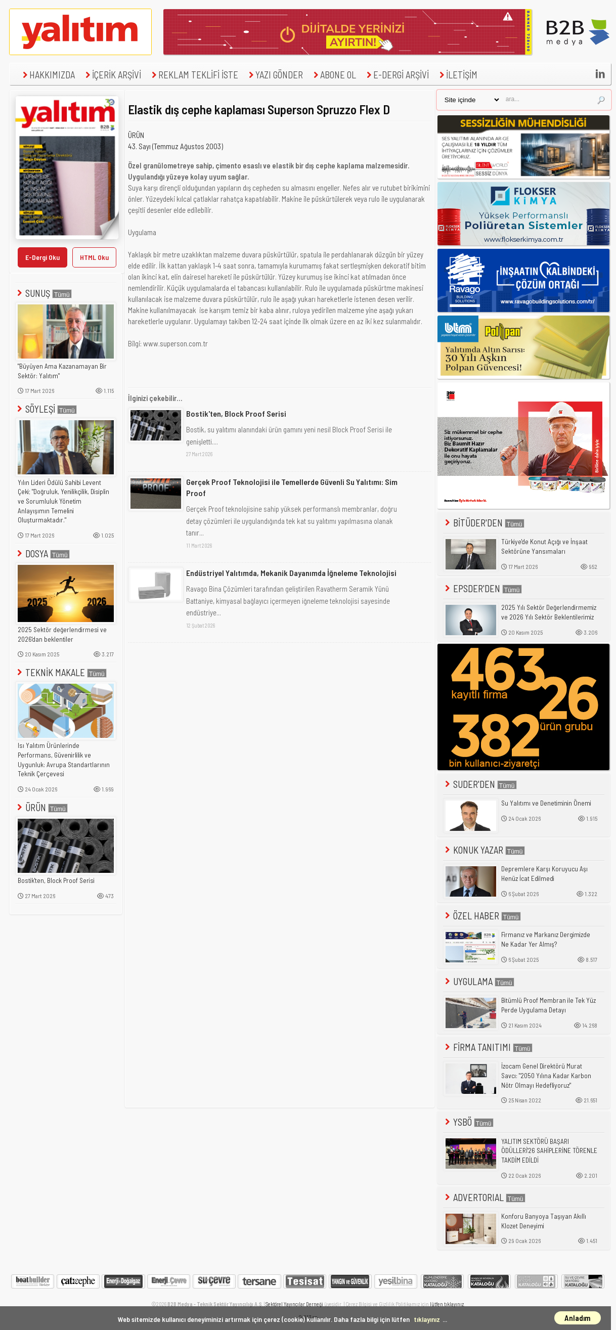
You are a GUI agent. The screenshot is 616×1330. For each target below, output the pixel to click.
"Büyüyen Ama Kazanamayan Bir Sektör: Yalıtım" (62, 371)
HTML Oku (94, 257)
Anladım (577, 1317)
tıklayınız (427, 1319)
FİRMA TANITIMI (488, 1047)
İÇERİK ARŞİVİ (112, 74)
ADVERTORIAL (484, 1197)
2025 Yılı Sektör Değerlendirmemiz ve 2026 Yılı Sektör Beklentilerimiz (548, 612)
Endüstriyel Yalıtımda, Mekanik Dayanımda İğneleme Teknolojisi (291, 573)
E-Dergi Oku (42, 257)
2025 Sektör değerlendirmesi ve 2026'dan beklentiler (62, 634)
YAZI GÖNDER (274, 74)
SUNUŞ (43, 293)
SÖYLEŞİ (46, 409)
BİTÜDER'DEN (483, 522)
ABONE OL (333, 74)
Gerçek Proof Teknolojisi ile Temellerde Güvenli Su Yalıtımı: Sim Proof (292, 487)
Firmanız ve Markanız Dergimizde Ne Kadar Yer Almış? (545, 939)
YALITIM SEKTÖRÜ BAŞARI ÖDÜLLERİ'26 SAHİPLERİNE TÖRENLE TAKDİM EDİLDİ (549, 1150)
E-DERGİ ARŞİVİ (396, 74)
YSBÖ (468, 1122)
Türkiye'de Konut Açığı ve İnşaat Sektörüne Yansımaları (544, 546)
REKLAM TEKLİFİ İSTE (193, 74)
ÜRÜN (41, 807)
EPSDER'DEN (482, 588)
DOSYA (42, 553)
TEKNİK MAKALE (61, 672)
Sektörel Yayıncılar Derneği (294, 1304)
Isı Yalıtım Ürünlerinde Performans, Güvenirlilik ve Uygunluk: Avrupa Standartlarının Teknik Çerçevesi (64, 759)
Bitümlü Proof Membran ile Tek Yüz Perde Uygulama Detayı (548, 1005)
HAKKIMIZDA (47, 74)
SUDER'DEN (480, 784)
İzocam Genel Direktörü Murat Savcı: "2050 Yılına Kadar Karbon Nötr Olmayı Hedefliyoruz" (546, 1075)
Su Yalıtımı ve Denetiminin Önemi (546, 803)
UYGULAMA (478, 981)
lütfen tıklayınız (447, 1304)
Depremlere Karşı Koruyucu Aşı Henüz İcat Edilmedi (544, 873)
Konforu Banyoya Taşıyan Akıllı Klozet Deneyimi (543, 1221)
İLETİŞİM (457, 74)
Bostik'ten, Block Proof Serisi (56, 880)
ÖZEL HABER (482, 915)
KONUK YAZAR (484, 850)
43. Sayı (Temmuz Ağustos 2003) (175, 146)
